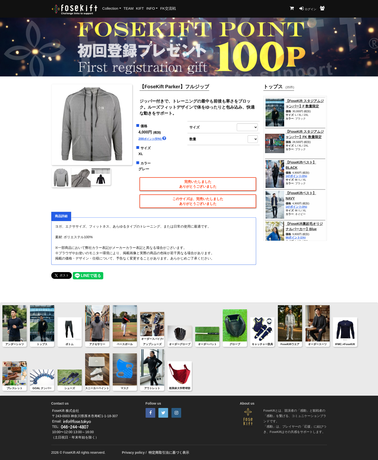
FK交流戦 (168, 8)
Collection (110, 8)
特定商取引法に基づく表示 (168, 452)
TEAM (129, 8)
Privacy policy (133, 452)
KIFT (140, 8)
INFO (150, 8)
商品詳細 (61, 216)
